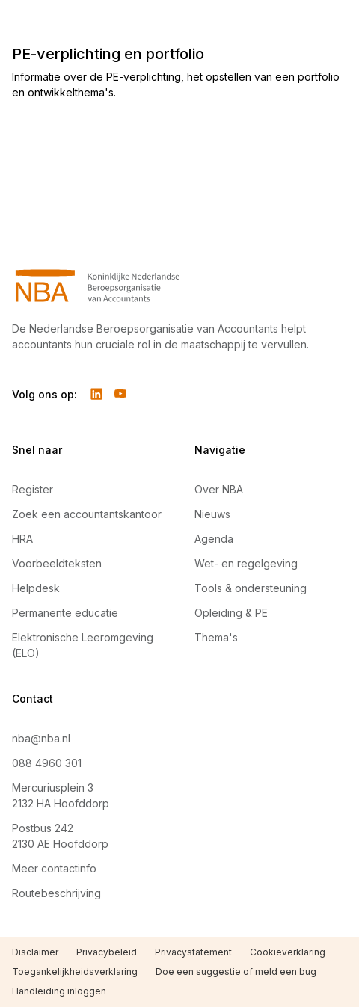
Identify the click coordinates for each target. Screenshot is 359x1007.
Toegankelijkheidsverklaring (75, 971)
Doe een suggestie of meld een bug (236, 971)
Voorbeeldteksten (57, 563)
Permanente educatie (65, 612)
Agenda (213, 538)
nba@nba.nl (41, 738)
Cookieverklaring (287, 952)
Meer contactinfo (54, 868)
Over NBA (218, 489)
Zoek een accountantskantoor (87, 514)
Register (32, 489)
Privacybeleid (106, 952)
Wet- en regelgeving (246, 563)
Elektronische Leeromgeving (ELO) (82, 645)
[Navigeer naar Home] (179, 285)
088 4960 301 (47, 763)
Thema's (216, 637)
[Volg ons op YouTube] (120, 394)
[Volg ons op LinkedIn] (96, 394)
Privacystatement (193, 952)
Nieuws (212, 514)
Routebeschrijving (56, 893)
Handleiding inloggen (59, 991)
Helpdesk (36, 588)
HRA (22, 538)
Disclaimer (35, 952)
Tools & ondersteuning (250, 588)
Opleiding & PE (231, 612)
